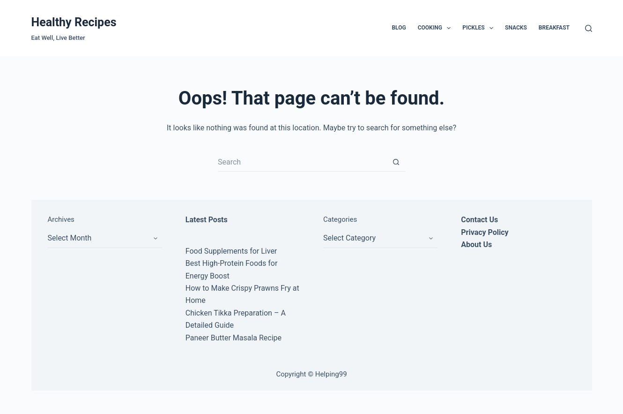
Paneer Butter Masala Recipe (233, 337)
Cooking (436, 28)
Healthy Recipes (74, 22)
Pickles (479, 28)
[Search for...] (302, 162)
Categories (340, 219)
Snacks (516, 27)
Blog (399, 27)
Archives (61, 219)
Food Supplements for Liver (231, 251)
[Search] (588, 28)
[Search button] (395, 162)
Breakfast (554, 27)
